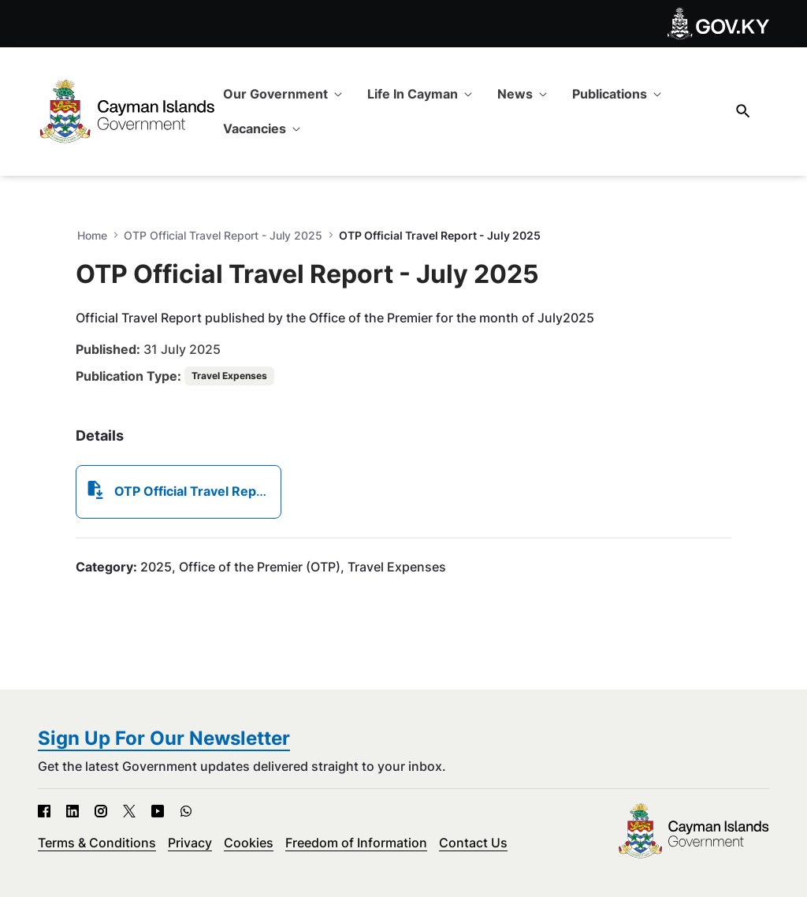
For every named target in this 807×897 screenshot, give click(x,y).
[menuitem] (282, 93)
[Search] (743, 110)
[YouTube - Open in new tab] (157, 811)
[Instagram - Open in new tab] (101, 811)
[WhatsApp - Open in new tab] (186, 811)
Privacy (190, 842)
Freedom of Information (356, 842)
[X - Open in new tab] (129, 811)
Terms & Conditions (97, 842)
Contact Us (473, 842)
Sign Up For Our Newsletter (164, 738)
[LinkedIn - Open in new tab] (72, 811)
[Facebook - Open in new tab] (44, 811)
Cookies (248, 842)
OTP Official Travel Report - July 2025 (223, 235)
